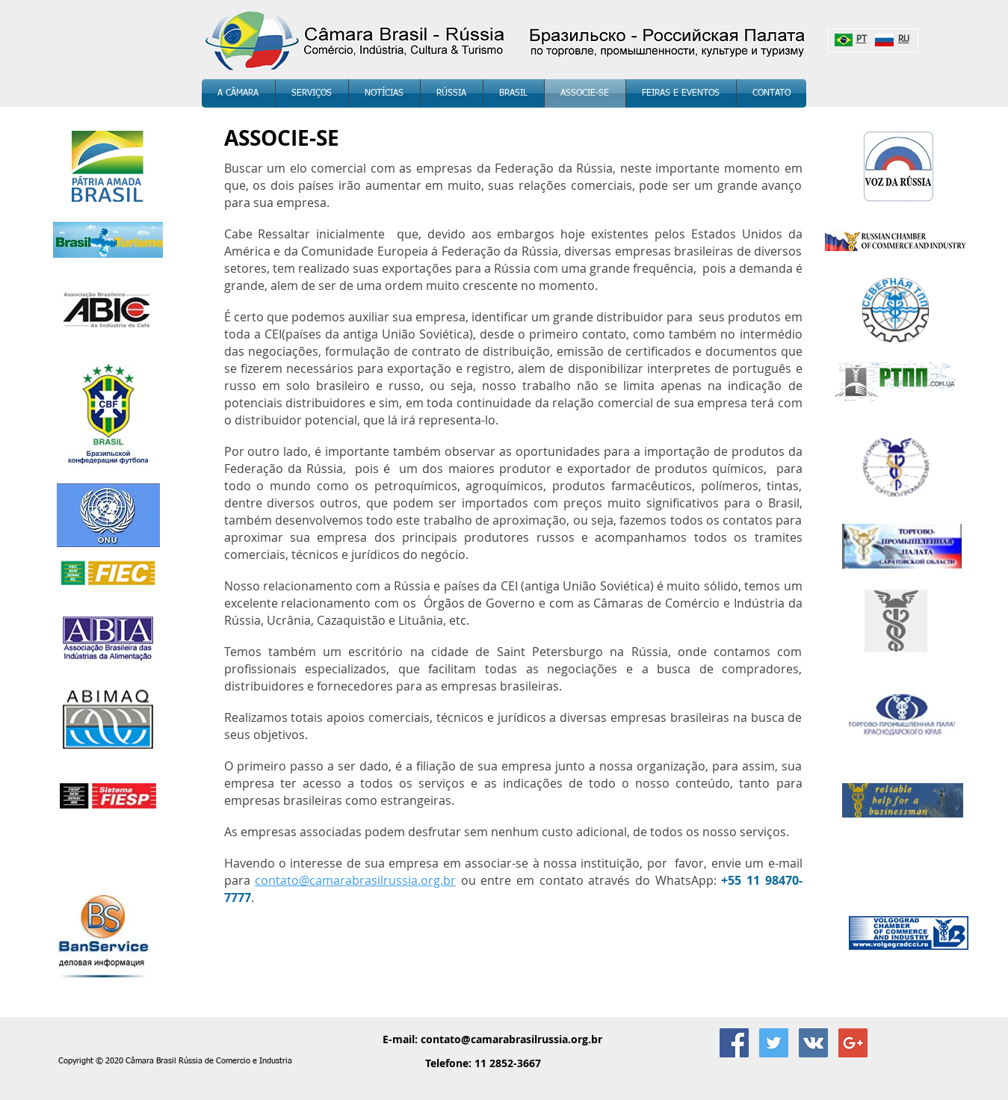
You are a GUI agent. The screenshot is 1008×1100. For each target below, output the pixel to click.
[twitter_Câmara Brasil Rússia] (773, 1042)
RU (903, 39)
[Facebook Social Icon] (734, 1042)
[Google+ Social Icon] (853, 1042)
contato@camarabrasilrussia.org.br (511, 1039)
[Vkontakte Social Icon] (813, 1042)
